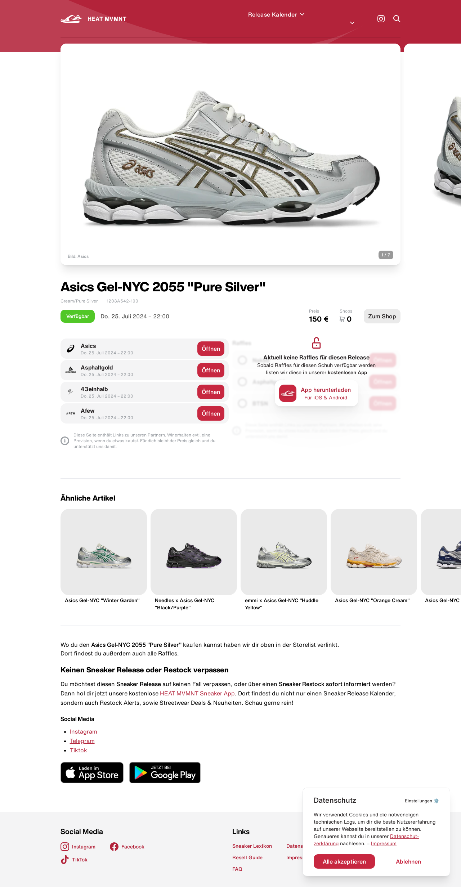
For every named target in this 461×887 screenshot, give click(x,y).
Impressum (384, 843)
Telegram (82, 732)
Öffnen (211, 340)
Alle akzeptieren (344, 861)
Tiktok (78, 741)
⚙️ (422, 800)
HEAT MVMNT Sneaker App (197, 684)
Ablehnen (408, 861)
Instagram (83, 723)
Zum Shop (382, 307)
